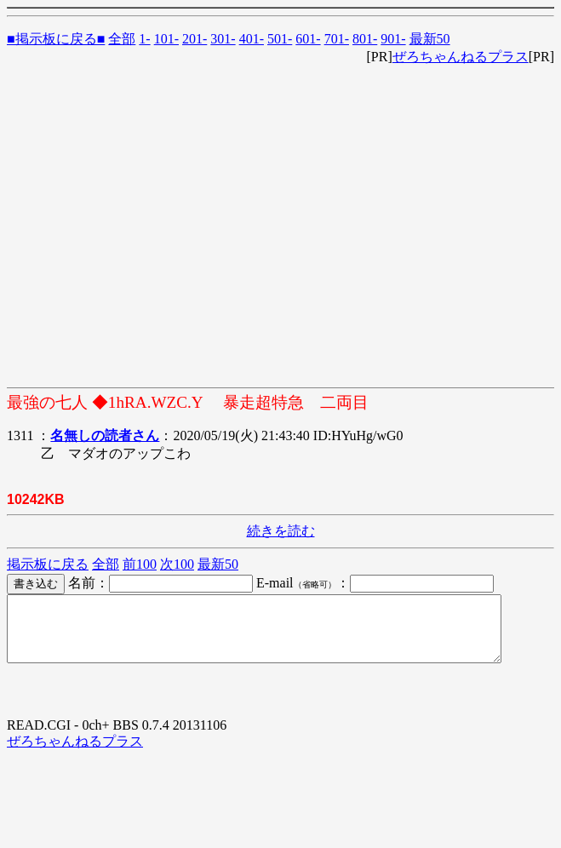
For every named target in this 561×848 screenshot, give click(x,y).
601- (307, 39)
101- (166, 39)
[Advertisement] (159, 226)
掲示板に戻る (48, 564)
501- (279, 39)
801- (364, 39)
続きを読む (281, 531)
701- (336, 39)
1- (144, 39)
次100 (177, 564)
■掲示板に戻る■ (56, 39)
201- (194, 39)
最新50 (429, 39)
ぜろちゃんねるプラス (460, 56)
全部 (121, 39)
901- (393, 39)
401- (251, 39)
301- (222, 39)
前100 (140, 564)
